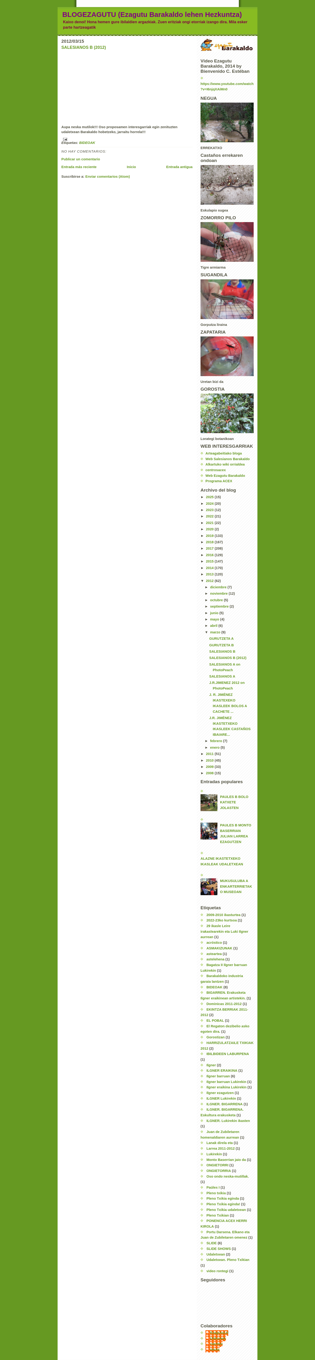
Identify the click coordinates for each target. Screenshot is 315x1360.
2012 (210, 581)
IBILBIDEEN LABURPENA (227, 1054)
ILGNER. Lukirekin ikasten (228, 1121)
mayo (215, 619)
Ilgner (211, 1065)
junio (215, 613)
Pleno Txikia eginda (222, 1198)
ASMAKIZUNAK (219, 948)
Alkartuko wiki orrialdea (225, 464)
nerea (215, 1349)
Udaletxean (215, 1254)
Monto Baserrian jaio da (226, 1160)
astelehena (215, 959)
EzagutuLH (219, 1333)
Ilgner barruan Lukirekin (226, 1082)
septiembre (220, 606)
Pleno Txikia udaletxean (226, 1210)
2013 (210, 574)
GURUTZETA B (221, 645)
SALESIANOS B (222, 651)
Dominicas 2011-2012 (224, 1004)
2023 (210, 510)
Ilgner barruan (218, 1076)
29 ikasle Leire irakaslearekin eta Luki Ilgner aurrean (224, 931)
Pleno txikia (216, 1193)
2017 (210, 548)
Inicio (131, 167)
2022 (210, 516)
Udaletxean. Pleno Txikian (227, 1260)
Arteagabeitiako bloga (223, 453)
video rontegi (217, 1271)
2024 (210, 503)
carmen (216, 1344)
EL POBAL (215, 1020)
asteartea (214, 954)
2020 (210, 529)
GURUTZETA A (221, 638)
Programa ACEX (218, 481)
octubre (217, 600)
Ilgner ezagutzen (220, 1093)
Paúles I (213, 1187)
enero (215, 747)
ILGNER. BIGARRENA (224, 1104)
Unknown (218, 1338)
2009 (210, 767)
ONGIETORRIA (218, 1171)
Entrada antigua (179, 167)
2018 (210, 542)
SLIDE (211, 1243)
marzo (215, 632)
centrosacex (215, 470)
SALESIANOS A (222, 676)
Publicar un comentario (80, 159)
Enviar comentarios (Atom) (107, 176)
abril (214, 626)
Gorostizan (215, 1037)
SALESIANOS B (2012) (83, 47)
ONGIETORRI (217, 1165)
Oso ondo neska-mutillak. (227, 1176)
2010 (210, 760)
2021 (210, 523)
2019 (210, 536)
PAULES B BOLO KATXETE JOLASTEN (234, 802)
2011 (210, 754)
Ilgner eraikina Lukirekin (226, 1087)
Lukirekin (214, 1154)
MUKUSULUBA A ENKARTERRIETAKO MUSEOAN (236, 886)
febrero (216, 741)
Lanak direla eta (219, 1143)
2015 (210, 561)
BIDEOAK (87, 143)
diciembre (219, 587)
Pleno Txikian (217, 1215)
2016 (210, 555)
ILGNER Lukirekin (221, 1098)
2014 (210, 568)
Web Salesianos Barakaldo (227, 459)
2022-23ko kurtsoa (221, 920)
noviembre (219, 593)
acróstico (214, 942)
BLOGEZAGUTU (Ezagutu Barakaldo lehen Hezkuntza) (152, 14)
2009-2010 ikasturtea (223, 915)
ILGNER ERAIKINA (221, 1070)
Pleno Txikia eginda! (223, 1204)
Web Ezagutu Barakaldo (225, 476)
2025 (210, 497)
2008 (210, 773)
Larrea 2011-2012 (220, 1148)
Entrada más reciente (79, 167)
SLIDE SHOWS (218, 1249)
